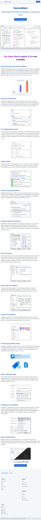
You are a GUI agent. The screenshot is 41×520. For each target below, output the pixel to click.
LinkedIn (4, 512)
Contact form (24, 482)
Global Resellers (25, 486)
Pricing (2, 482)
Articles (2, 489)
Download (3, 481)
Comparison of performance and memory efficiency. (20, 75)
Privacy (23, 494)
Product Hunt (4, 513)
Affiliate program (25, 500)
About (23, 493)
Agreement (24, 498)
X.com (3, 508)
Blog (2, 488)
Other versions (20, 22)
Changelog (3, 486)
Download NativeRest (21, 19)
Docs (2, 484)
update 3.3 (25, 56)
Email (23, 481)
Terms (23, 496)
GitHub (3, 510)
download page (19, 350)
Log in (38, 1)
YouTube (4, 506)
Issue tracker (24, 484)
